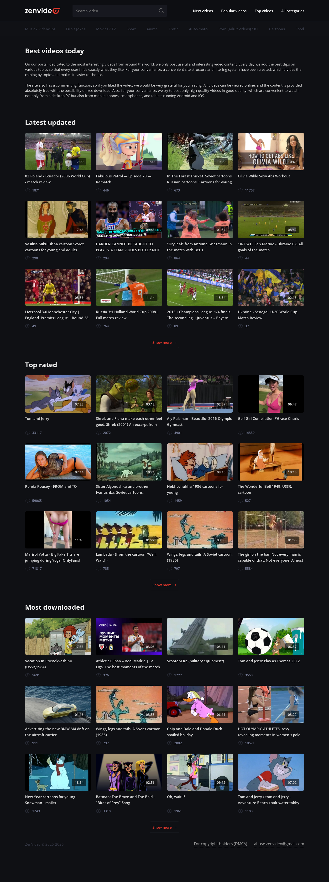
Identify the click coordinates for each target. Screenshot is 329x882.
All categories (292, 10)
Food (300, 29)
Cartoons (277, 29)
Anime (152, 29)
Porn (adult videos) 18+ (238, 29)
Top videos (264, 10)
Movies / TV (106, 29)
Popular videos (233, 10)
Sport (131, 29)
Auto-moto (198, 29)
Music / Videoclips (40, 29)
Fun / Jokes (75, 29)
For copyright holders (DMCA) (220, 843)
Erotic (173, 29)
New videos (203, 10)
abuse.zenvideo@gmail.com (279, 843)
